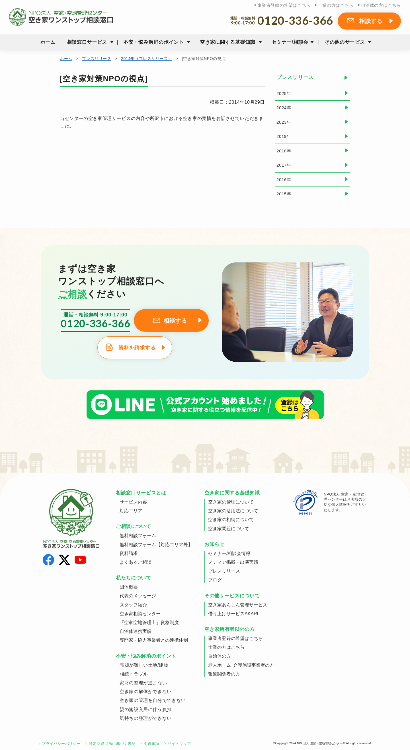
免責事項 (151, 743)
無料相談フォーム (138, 535)
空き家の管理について (231, 502)
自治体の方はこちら (381, 5)
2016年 (283, 179)
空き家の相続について (231, 519)
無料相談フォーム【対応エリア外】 (156, 544)
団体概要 (129, 587)
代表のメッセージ (138, 595)
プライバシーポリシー (61, 743)
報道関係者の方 (224, 674)
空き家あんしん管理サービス (237, 604)
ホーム (48, 42)
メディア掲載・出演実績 (233, 562)
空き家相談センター (140, 613)
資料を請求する (136, 348)
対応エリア (131, 510)
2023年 (283, 122)
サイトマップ (179, 743)
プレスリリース (96, 58)
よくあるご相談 (135, 562)
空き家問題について (228, 528)
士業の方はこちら (336, 5)
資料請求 (129, 553)
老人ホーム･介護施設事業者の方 (241, 665)
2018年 (283, 150)
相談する (371, 21)
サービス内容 (133, 502)
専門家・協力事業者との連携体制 (154, 640)
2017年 (283, 165)
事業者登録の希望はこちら (284, 5)
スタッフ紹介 (133, 604)
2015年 (283, 193)
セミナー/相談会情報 (229, 553)
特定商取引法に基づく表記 (112, 743)
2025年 (283, 93)
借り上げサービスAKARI (233, 613)
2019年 (283, 136)
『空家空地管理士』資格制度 (149, 622)
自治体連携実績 (135, 631)
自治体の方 (219, 656)
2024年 (283, 107)
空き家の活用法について (233, 510)
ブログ (215, 579)
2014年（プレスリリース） (146, 58)
